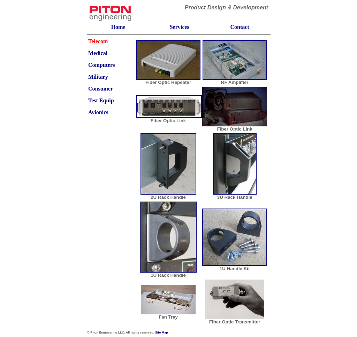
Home (118, 27)
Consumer (100, 89)
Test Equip (101, 100)
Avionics (98, 112)
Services (179, 27)
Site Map (161, 332)
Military (98, 77)
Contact (239, 27)
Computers (101, 65)
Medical (97, 53)
